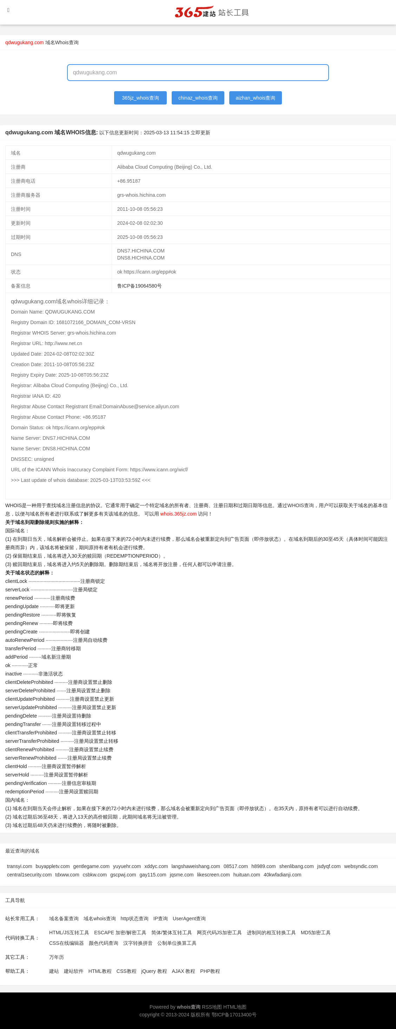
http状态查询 (134, 918)
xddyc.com (156, 866)
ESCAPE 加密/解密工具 (120, 932)
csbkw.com (95, 874)
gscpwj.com (123, 874)
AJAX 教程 (184, 971)
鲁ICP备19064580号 (139, 286)
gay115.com (152, 874)
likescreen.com (213, 874)
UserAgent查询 (189, 918)
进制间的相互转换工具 (271, 932)
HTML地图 (234, 1007)
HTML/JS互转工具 (69, 932)
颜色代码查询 (103, 943)
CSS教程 (127, 971)
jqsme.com (182, 874)
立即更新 (200, 132)
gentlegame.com (91, 866)
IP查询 (160, 918)
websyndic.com (361, 866)
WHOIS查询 (300, 505)
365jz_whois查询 (140, 98)
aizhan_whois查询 (255, 98)
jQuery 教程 (154, 971)
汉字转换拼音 (138, 943)
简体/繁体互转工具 (171, 932)
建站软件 (74, 971)
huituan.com (246, 874)
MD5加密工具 (316, 932)
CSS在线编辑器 (66, 943)
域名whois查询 (100, 918)
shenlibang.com (296, 866)
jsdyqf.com (329, 866)
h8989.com (263, 866)
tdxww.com (67, 874)
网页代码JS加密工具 (219, 932)
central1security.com (29, 874)
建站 (54, 971)
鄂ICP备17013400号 (234, 1014)
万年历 (56, 957)
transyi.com (19, 866)
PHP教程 (210, 971)
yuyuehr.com (127, 866)
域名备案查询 (64, 918)
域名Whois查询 (62, 42)
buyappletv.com (53, 866)
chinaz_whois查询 (198, 98)
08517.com (236, 866)
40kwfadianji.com (282, 874)
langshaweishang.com (195, 866)
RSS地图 (212, 1007)
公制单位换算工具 (177, 943)
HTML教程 (100, 971)
